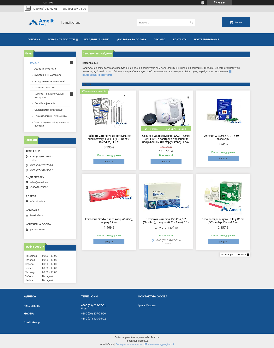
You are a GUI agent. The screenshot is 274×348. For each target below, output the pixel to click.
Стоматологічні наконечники (50, 116)
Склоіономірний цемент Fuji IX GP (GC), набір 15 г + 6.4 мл (223, 221)
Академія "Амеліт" (96, 39)
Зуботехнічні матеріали (48, 74)
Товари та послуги (61, 39)
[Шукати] (191, 22)
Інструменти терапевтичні (49, 81)
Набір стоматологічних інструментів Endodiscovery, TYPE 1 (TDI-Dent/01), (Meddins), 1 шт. (109, 139)
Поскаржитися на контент (129, 344)
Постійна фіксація (44, 103)
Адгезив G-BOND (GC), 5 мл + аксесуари (223, 137)
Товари (34, 62)
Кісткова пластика (44, 87)
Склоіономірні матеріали (48, 109)
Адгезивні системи (45, 68)
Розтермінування (206, 39)
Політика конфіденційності (159, 344)
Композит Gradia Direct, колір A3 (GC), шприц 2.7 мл (109, 221)
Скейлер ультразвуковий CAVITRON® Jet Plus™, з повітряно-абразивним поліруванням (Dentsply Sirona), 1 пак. (166, 139)
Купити (109, 161)
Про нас (159, 39)
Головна (34, 39)
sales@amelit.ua (38, 182)
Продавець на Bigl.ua (137, 340)
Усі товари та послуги (233, 254)
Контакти (180, 39)
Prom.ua (155, 337)
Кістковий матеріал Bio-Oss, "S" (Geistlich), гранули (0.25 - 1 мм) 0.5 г (166, 221)
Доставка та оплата (131, 39)
